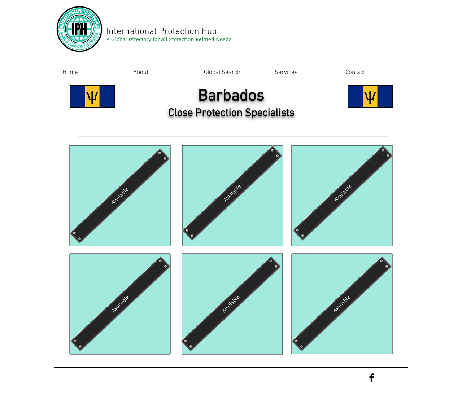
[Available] (120, 195)
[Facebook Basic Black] (371, 377)
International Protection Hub (161, 31)
